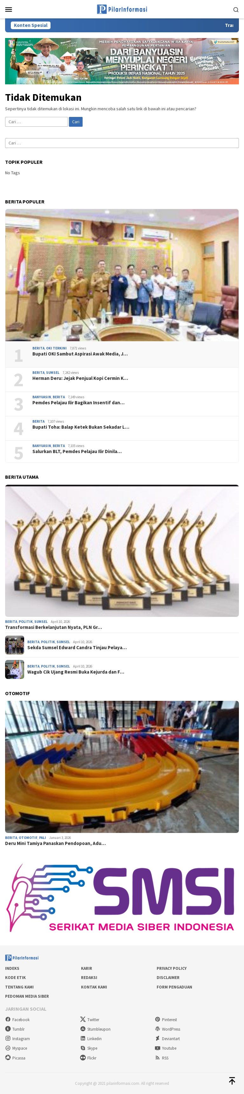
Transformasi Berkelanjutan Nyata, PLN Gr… (53, 627)
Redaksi (89, 977)
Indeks (12, 968)
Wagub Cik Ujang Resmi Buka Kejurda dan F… (75, 672)
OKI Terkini (56, 348)
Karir (86, 968)
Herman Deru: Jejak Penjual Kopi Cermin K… (80, 378)
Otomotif (28, 837)
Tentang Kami (19, 987)
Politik (26, 621)
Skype (88, 1048)
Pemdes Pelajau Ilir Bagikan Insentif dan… (78, 403)
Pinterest (166, 1019)
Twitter (89, 1019)
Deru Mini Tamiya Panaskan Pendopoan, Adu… (55, 843)
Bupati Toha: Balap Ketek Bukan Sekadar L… (80, 427)
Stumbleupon (95, 1029)
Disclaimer (168, 977)
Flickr (88, 1058)
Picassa (15, 1058)
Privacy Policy (171, 968)
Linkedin (91, 1038)
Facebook (17, 1019)
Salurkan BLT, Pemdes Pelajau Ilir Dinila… (77, 451)
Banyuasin (41, 397)
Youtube (165, 1048)
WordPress (167, 1029)
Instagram (17, 1038)
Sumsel (52, 372)
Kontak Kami (94, 987)
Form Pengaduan (174, 987)
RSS (161, 1058)
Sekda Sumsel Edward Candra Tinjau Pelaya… (77, 647)
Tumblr (14, 1029)
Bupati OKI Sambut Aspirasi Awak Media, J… (80, 354)
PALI (42, 837)
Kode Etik (15, 977)
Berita (38, 348)
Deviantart (167, 1038)
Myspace (16, 1048)
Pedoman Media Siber (27, 996)
